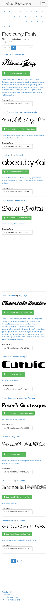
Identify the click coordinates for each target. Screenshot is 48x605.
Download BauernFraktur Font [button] (17, 218)
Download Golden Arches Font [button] (17, 534)
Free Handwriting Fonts (11, 600)
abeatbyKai (6, 155)
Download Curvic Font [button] (14, 374)
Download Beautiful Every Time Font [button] (19, 129)
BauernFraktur (7, 200)
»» (31, 48)
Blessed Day (7, 54)
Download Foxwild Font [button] (14, 455)
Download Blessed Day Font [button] (16, 73)
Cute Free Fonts (8, 592)
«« (5, 48)
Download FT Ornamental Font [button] (17, 497)
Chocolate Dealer (9, 295)
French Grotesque (9, 398)
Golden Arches (8, 520)
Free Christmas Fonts (10, 597)
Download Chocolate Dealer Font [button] (18, 313)
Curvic (4, 357)
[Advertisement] (24, 264)
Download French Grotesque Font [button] (18, 413)
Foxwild (5, 437)
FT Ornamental (8, 481)
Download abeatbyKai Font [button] (15, 172)
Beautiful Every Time (10, 112)
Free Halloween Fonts (10, 595)
